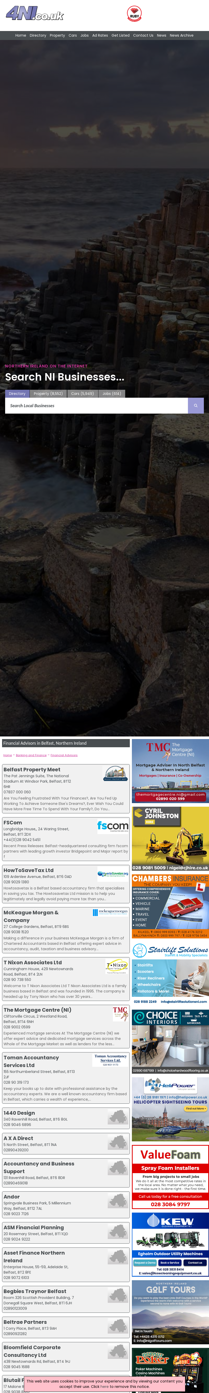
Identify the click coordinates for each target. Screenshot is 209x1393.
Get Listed (121, 35)
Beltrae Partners (25, 1322)
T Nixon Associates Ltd (33, 962)
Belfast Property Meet (32, 769)
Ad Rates (100, 35)
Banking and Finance (31, 755)
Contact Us (143, 35)
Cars (73, 35)
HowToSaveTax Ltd (29, 870)
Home (20, 35)
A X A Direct (18, 1138)
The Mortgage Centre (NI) (37, 1009)
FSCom (13, 822)
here (105, 1386)
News (161, 35)
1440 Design (19, 1113)
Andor (12, 1196)
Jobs (84, 35)
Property (57, 35)
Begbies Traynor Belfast (35, 1291)
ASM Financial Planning (34, 1227)
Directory (38, 35)
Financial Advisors (64, 755)
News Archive (182, 35)
